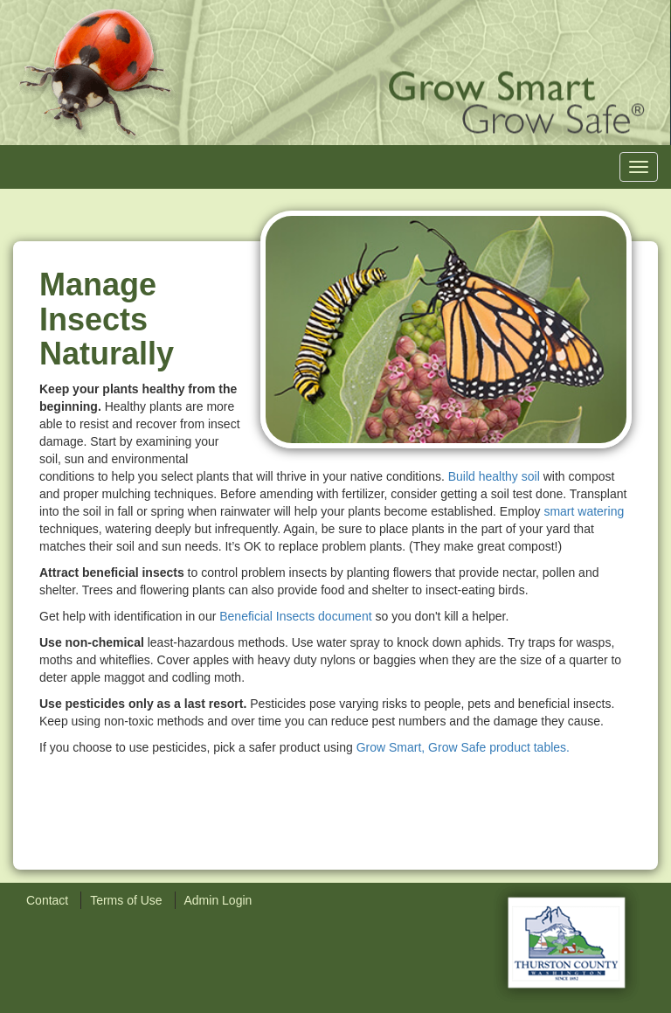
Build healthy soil (494, 476)
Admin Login (218, 900)
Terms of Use (126, 900)
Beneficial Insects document (295, 616)
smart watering (583, 511)
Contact (47, 900)
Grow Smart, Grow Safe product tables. (463, 747)
